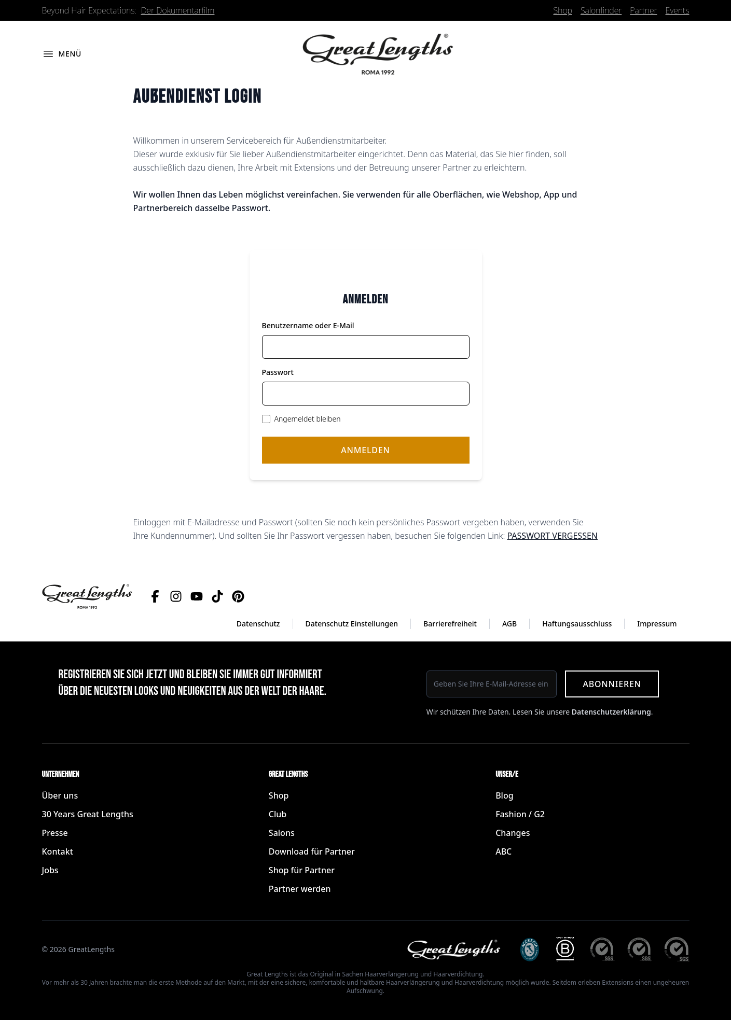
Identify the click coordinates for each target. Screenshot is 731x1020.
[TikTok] (217, 596)
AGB (509, 623)
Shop (563, 10)
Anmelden (365, 450)
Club (277, 814)
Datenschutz (258, 623)
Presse (55, 833)
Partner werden (300, 889)
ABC (503, 851)
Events (677, 10)
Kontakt (57, 851)
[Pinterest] (238, 596)
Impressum (657, 623)
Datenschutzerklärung (611, 712)
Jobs (50, 870)
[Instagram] (176, 596)
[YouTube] (196, 596)
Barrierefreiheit (450, 623)
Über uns (60, 795)
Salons (282, 833)
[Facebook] (155, 596)
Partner (643, 10)
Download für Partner (312, 851)
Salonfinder (601, 10)
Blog (504, 795)
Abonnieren (612, 684)
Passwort (278, 372)
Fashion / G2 (520, 814)
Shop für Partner (302, 870)
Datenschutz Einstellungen (352, 623)
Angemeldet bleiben (307, 419)
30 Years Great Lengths (87, 814)
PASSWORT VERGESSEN (552, 535)
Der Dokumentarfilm (178, 10)
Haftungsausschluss (577, 623)
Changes (512, 833)
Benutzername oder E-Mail (308, 325)
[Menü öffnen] (62, 54)
